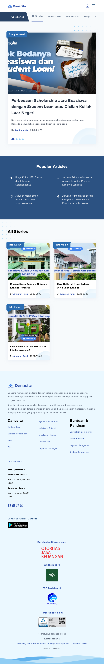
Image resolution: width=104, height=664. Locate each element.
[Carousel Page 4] (23, 139)
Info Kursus (72, 16)
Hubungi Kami (15, 461)
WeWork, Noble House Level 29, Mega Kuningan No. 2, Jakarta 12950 (52, 643)
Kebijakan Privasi (47, 428)
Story (87, 16)
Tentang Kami (14, 427)
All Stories (38, 16)
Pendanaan (44, 441)
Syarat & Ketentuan (48, 421)
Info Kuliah (54, 16)
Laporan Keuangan (48, 448)
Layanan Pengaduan (80, 445)
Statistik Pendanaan (17, 433)
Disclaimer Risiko (47, 435)
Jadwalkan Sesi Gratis (81, 432)
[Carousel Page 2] (17, 139)
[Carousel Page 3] (20, 139)
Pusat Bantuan (77, 438)
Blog (10, 447)
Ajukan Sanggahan (79, 452)
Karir (10, 440)
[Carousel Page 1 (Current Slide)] (12, 139)
